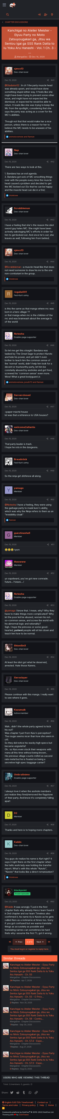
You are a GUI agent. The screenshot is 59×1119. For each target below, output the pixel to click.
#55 (52, 689)
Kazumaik (20, 709)
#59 (52, 853)
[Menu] (4, 5)
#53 (52, 605)
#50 (52, 499)
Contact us (42, 1102)
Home (51, 1105)
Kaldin (17, 841)
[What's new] (52, 14)
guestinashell (22, 532)
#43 (52, 220)
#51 (52, 544)
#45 (52, 303)
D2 (15, 813)
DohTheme (24, 1115)
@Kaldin (9, 906)
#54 (52, 657)
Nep (16, 150)
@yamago (10, 610)
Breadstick (20, 459)
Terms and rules (10, 1105)
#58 (52, 824)
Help (42, 1105)
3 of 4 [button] (29, 942)
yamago (19, 488)
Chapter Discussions (31, 977)
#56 (52, 721)
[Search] (7, 14)
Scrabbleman (22, 208)
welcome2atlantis (24, 427)
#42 (52, 162)
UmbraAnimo (22, 774)
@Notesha (10, 504)
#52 (52, 573)
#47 (52, 406)
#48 (52, 438)
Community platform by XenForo (28, 1112)
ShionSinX (20, 645)
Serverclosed (22, 395)
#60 (52, 901)
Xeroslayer (21, 677)
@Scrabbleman (13, 266)
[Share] (48, 80)
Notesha (19, 333)
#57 (52, 786)
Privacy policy (29, 1105)
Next (40, 942)
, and (26, 382)
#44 (52, 261)
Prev (18, 942)
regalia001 (20, 291)
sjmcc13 (18, 68)
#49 (52, 470)
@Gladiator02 (12, 85)
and (21, 137)
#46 (52, 345)
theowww (20, 561)
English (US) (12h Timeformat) (17, 1102)
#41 (52, 80)
